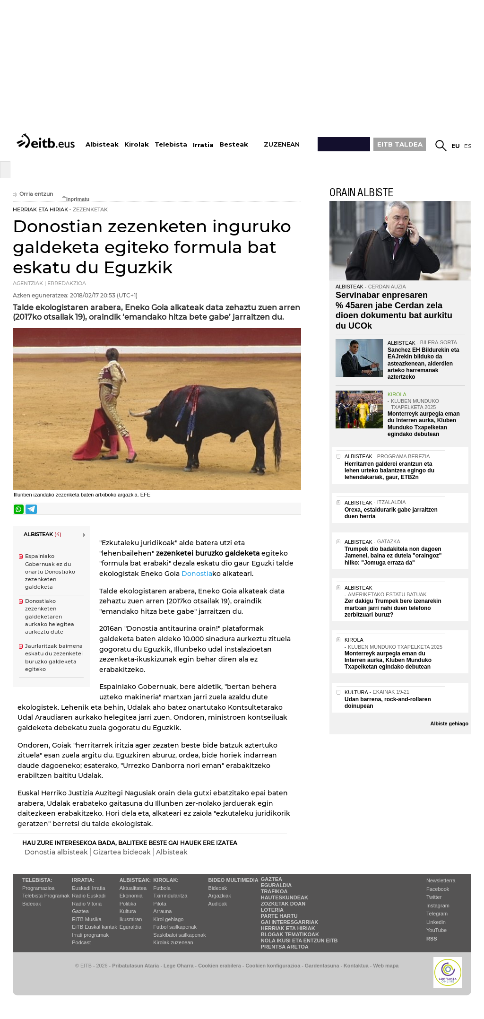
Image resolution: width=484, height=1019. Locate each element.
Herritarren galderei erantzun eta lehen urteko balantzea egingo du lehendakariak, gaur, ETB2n (389, 471)
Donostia (197, 573)
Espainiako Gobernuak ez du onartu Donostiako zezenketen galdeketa (50, 571)
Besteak (233, 144)
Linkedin (436, 922)
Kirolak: (166, 880)
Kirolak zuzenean (173, 942)
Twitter (433, 897)
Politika (128, 903)
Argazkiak (219, 895)
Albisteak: (135, 880)
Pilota (159, 903)
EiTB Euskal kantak (94, 927)
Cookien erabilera (219, 965)
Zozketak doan (283, 903)
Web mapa (385, 965)
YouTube (436, 930)
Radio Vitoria (87, 903)
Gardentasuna (322, 965)
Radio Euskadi (88, 895)
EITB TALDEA (400, 144)
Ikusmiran (131, 919)
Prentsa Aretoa (285, 946)
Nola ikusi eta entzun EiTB (299, 940)
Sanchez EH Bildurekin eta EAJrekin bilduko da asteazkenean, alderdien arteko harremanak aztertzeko (423, 364)
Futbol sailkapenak (175, 927)
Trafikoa (274, 891)
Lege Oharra (179, 965)
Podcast (81, 942)
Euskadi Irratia (88, 888)
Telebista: (37, 880)
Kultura (128, 911)
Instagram (437, 905)
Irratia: (83, 880)
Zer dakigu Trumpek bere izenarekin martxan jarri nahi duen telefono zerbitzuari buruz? (393, 608)
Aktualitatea (133, 888)
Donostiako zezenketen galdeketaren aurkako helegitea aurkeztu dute (49, 616)
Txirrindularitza (170, 895)
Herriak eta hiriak (288, 928)
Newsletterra (441, 880)
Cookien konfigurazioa (272, 965)
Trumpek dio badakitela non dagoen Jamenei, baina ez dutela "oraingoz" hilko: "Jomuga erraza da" (393, 556)
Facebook (437, 889)
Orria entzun (33, 194)
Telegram (437, 913)
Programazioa (38, 888)
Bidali (293, 509)
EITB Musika (86, 919)
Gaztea (80, 911)
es (467, 145)
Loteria (272, 910)
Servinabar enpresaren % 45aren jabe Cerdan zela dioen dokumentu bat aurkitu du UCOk (394, 310)
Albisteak (172, 852)
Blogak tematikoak (290, 934)
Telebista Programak (45, 895)
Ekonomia (131, 895)
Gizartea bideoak (122, 852)
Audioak (217, 903)
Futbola (162, 888)
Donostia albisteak (56, 852)
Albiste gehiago (449, 723)
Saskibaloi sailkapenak (179, 935)
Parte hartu (279, 916)
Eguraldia (130, 927)
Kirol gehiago (168, 919)
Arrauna (162, 911)
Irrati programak (90, 935)
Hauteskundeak (284, 897)
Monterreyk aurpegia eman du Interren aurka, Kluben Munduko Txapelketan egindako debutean (424, 423)
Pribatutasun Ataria (135, 965)
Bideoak (31, 903)
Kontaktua (356, 965)
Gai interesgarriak (290, 922)
